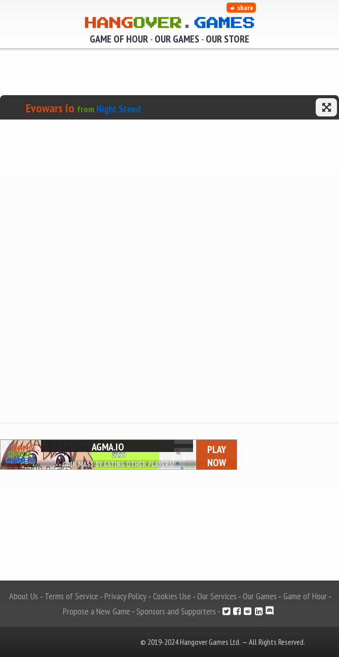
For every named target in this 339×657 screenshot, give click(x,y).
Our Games (177, 39)
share (241, 7)
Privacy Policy (125, 596)
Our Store (227, 39)
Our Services (217, 596)
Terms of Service (71, 596)
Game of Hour (119, 39)
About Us (23, 596)
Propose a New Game (96, 611)
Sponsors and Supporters (176, 611)
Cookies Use (172, 596)
